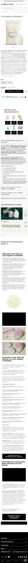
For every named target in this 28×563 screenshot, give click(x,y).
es (25, 4)
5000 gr (10, 82)
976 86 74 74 (5, 552)
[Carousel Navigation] (14, 235)
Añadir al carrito (14, 91)
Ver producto (7, 123)
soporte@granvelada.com (19, 551)
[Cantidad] (2, 91)
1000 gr (4, 82)
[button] (14, 462)
